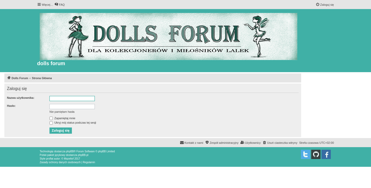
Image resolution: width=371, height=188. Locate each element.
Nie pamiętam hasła (61, 111)
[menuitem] (59, 5)
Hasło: (11, 105)
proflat (49, 158)
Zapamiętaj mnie (62, 118)
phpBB (70, 151)
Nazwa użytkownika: (20, 97)
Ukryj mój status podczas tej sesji (72, 122)
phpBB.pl (83, 155)
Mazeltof (69, 158)
